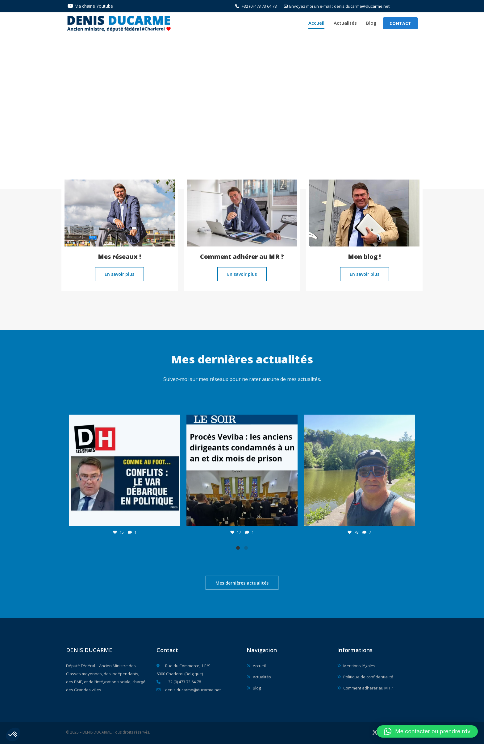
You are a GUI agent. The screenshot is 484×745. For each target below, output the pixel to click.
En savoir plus (119, 276)
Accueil (316, 23)
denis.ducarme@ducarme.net (188, 691)
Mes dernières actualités (242, 584)
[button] (13, 734)
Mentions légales (359, 667)
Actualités (345, 23)
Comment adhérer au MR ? (368, 689)
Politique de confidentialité (368, 678)
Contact (400, 24)
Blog (371, 23)
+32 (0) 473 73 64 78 (256, 6)
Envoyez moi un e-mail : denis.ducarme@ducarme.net (337, 6)
